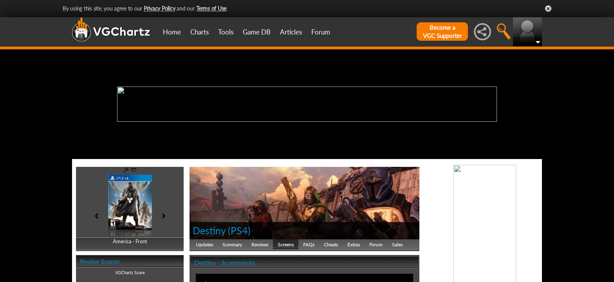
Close (548, 8)
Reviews (259, 245)
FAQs (308, 245)
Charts (199, 32)
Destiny (209, 230)
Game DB (257, 32)
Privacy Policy (159, 8)
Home (172, 32)
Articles (291, 32)
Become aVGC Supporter (442, 31)
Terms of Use (211, 8)
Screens (286, 245)
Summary (232, 245)
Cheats (331, 245)
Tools (225, 32)
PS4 (239, 230)
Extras (353, 245)
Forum (320, 32)
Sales (397, 245)
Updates (204, 245)
